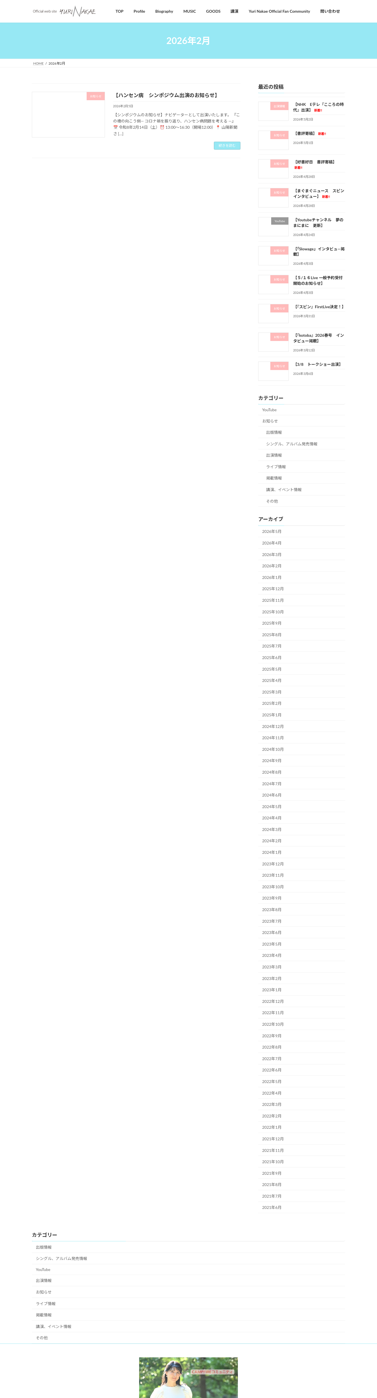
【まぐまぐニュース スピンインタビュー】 (318, 194)
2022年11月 (273, 1012)
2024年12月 (273, 726)
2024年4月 (272, 818)
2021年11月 (273, 1150)
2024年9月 (272, 760)
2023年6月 (272, 932)
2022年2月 (272, 1115)
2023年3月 (272, 966)
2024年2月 (272, 841)
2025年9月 (272, 623)
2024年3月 (272, 829)
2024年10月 (273, 749)
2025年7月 (272, 646)
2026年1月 (272, 577)
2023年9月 (272, 898)
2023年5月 (272, 944)
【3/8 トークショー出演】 (318, 364)
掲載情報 (274, 478)
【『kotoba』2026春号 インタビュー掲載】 (318, 338)
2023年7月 (272, 921)
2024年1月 (272, 852)
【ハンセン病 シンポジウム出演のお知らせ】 (166, 95)
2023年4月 (272, 955)
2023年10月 (273, 886)
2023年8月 (272, 909)
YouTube (269, 409)
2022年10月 (273, 1024)
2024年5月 (272, 806)
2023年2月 (272, 978)
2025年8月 (272, 634)
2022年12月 (273, 1001)
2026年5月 (272, 531)
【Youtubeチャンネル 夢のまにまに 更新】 (318, 222)
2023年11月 (273, 875)
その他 (272, 501)
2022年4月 (272, 1093)
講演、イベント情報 (284, 489)
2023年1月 (272, 990)
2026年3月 (272, 554)
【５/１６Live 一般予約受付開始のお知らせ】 (318, 280)
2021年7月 (272, 1196)
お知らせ (270, 421)
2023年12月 (273, 863)
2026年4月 (272, 543)
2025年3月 (272, 692)
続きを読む (227, 145)
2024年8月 (272, 772)
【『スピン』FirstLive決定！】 (319, 306)
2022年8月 (272, 1047)
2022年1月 (272, 1127)
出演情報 (274, 455)
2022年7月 (272, 1058)
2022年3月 (272, 1104)
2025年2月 (272, 703)
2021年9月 (272, 1173)
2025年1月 (272, 714)
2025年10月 (273, 611)
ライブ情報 (276, 466)
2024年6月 (272, 795)
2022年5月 (272, 1081)
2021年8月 (272, 1184)
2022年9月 (272, 1035)
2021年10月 (273, 1161)
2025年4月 (272, 680)
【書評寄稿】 (309, 133)
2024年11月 (273, 738)
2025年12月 (273, 589)
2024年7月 (272, 783)
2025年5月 (272, 669)
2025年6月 (272, 657)
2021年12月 (273, 1138)
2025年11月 (273, 600)
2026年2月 (272, 566)
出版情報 (274, 432)
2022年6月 (272, 1070)
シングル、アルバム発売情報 (291, 443)
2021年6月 (272, 1207)
